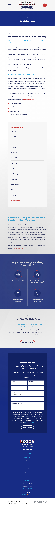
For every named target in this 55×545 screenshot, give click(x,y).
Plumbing (27, 472)
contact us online (18, 248)
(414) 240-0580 (12, 70)
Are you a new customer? (17, 398)
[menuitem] (27, 132)
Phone (13, 387)
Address (14, 392)
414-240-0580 (27, 449)
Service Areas (27, 465)
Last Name (31, 381)
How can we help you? (17, 403)
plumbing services (28, 99)
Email (30, 387)
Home (27, 461)
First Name (14, 381)
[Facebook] (25, 453)
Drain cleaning (14, 108)
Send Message (27, 427)
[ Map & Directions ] (27, 488)
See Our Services (27, 342)
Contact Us (27, 469)
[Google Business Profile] (30, 453)
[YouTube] (27, 453)
